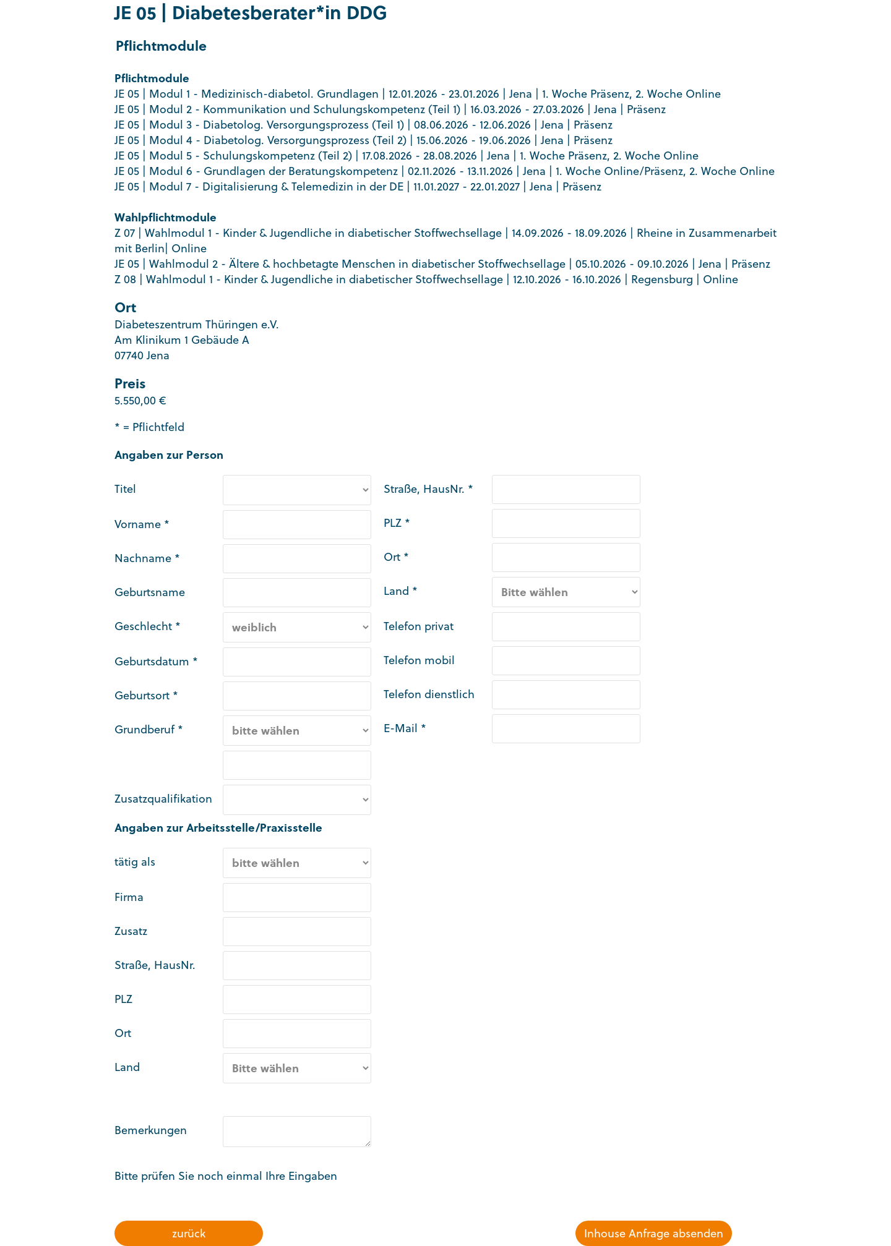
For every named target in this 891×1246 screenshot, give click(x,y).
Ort (122, 1033)
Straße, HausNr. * (428, 489)
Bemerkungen (150, 1130)
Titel (125, 489)
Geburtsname (149, 592)
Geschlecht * (147, 626)
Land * (401, 591)
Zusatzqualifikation (163, 798)
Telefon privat (419, 626)
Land (127, 1067)
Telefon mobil (419, 660)
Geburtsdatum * (156, 661)
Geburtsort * (146, 695)
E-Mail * (405, 728)
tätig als (134, 861)
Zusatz (130, 931)
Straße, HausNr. (155, 965)
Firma (129, 897)
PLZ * (397, 523)
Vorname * (142, 524)
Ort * (396, 557)
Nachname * (147, 558)
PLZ (123, 999)
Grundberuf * (148, 729)
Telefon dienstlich (429, 694)
